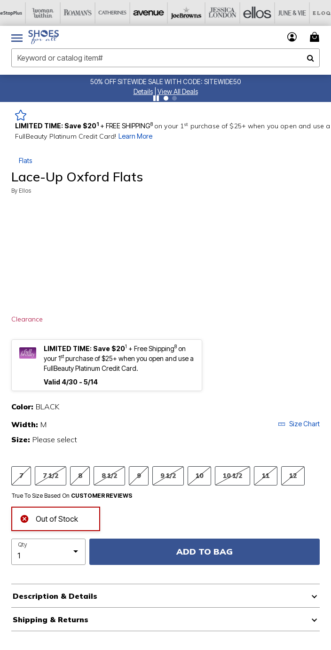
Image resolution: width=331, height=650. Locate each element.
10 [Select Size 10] (199, 475)
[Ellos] (261, 12)
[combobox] (165, 57)
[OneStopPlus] (17, 12)
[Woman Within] (52, 12)
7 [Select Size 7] (21, 475)
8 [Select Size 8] (80, 475)
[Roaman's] (87, 12)
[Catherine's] (121, 12)
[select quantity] (48, 552)
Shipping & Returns (50, 619)
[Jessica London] (226, 12)
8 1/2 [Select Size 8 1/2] (109, 475)
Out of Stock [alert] (49, 517)
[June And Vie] (295, 12)
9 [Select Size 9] (139, 475)
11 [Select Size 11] (265, 475)
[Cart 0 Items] (316, 36)
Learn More (135, 136)
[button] (143, 91)
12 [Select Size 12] (293, 475)
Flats (25, 160)
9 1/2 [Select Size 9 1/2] (168, 475)
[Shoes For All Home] (43, 37)
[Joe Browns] (191, 12)
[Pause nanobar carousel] (156, 98)
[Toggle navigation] (16, 37)
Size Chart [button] (299, 424)
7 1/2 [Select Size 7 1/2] (50, 475)
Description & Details (55, 596)
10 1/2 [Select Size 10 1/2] (232, 475)
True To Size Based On (72, 496)
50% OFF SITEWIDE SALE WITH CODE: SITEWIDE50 (165, 82)
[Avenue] (156, 12)
